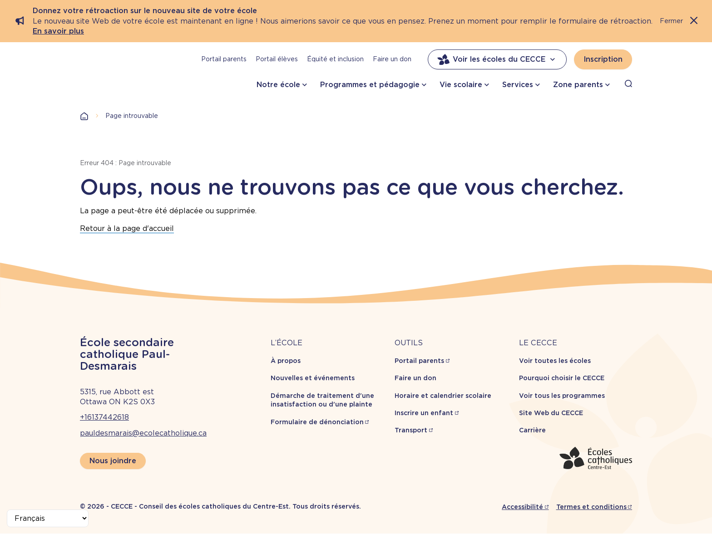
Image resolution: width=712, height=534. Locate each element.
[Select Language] (48, 518)
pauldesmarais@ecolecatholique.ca (143, 433)
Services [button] (517, 84)
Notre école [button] (278, 84)
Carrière (532, 430)
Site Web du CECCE (551, 412)
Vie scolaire (461, 84)
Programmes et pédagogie (370, 84)
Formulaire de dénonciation (317, 422)
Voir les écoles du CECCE (497, 59)
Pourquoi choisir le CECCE (561, 378)
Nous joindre (112, 460)
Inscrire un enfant (424, 412)
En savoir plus (58, 31)
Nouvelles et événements (313, 378)
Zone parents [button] (578, 84)
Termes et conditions (591, 506)
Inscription (603, 59)
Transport (411, 430)
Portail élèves (277, 59)
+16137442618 (104, 417)
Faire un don (392, 59)
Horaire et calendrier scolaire (443, 395)
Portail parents (224, 59)
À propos (286, 360)
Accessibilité (522, 506)
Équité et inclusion (335, 59)
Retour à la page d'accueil (127, 228)
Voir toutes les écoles (555, 360)
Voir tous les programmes (562, 395)
